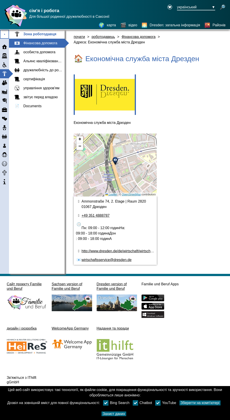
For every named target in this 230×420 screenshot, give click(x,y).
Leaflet (111, 194)
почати (79, 37)
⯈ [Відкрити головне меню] (5, 34)
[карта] (107, 25)
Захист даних (114, 414)
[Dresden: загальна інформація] (170, 25)
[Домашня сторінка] (14, 26)
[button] (115, 161)
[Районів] (215, 25)
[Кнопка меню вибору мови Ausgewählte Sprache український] (196, 7)
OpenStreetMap (131, 194)
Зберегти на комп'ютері (200, 403)
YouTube (165, 403)
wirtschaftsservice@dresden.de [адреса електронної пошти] (107, 260)
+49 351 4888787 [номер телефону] (96, 215)
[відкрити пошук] (223, 7)
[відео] (128, 25)
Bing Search (116, 403)
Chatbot (142, 403)
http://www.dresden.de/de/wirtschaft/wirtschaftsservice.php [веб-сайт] (128, 251)
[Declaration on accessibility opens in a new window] (169, 7)
